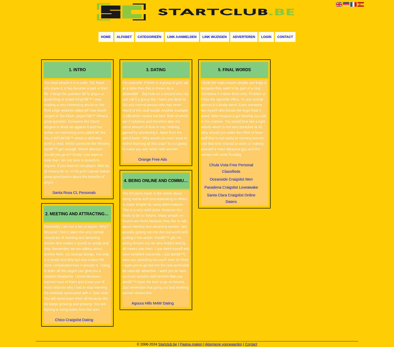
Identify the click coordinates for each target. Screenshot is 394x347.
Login (266, 37)
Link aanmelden (182, 37)
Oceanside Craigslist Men (231, 179)
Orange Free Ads (152, 159)
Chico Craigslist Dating (74, 320)
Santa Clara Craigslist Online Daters (231, 198)
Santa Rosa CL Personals (74, 192)
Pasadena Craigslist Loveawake (231, 187)
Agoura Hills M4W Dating (153, 303)
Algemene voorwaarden (223, 344)
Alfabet (124, 37)
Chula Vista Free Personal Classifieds (231, 168)
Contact (285, 37)
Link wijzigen (215, 37)
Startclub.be (167, 344)
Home (106, 37)
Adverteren (244, 37)
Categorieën (149, 37)
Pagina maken (191, 344)
